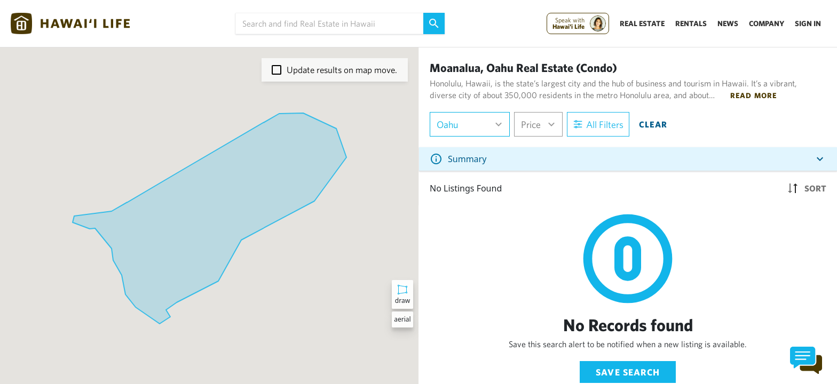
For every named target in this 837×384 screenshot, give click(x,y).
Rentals (691, 23)
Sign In (808, 23)
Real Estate (642, 23)
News (727, 23)
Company (766, 23)
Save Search (628, 372)
